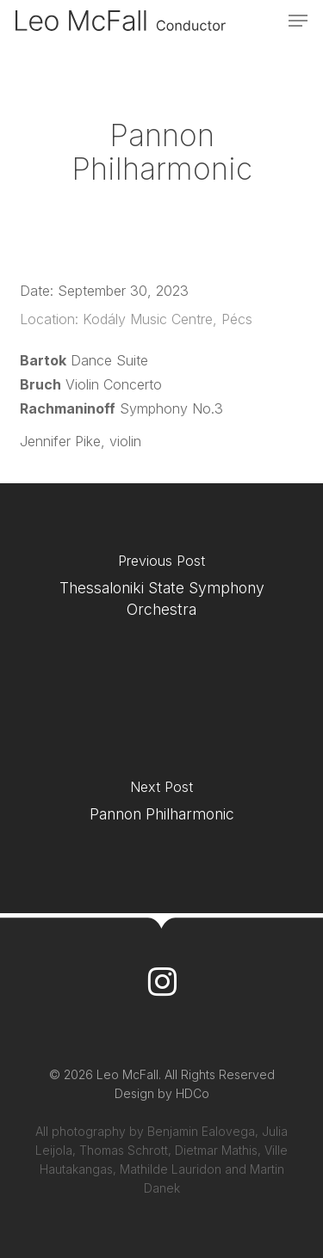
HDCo (192, 1093)
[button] (298, 20)
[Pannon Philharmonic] (161, 805)
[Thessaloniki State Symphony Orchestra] (161, 590)
